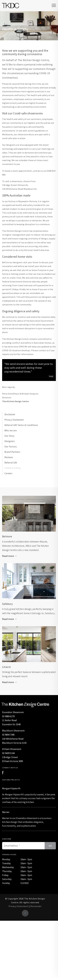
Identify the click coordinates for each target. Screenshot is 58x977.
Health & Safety (12, 468)
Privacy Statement (14, 419)
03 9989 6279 (8, 716)
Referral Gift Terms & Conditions (21, 425)
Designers (9, 441)
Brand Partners (12, 451)
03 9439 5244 (8, 753)
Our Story (9, 435)
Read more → (9, 556)
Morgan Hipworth (11, 788)
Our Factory (10, 446)
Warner (5, 812)
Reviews (8, 457)
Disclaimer (9, 414)
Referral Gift (10, 462)
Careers (8, 473)
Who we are (10, 430)
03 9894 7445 (8, 734)
